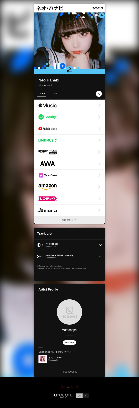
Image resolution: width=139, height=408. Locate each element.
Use (55, 93)
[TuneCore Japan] (63, 397)
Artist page (69, 342)
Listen (41, 93)
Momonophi (45, 85)
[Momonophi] (69, 312)
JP (86, 395)
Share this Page (69, 387)
